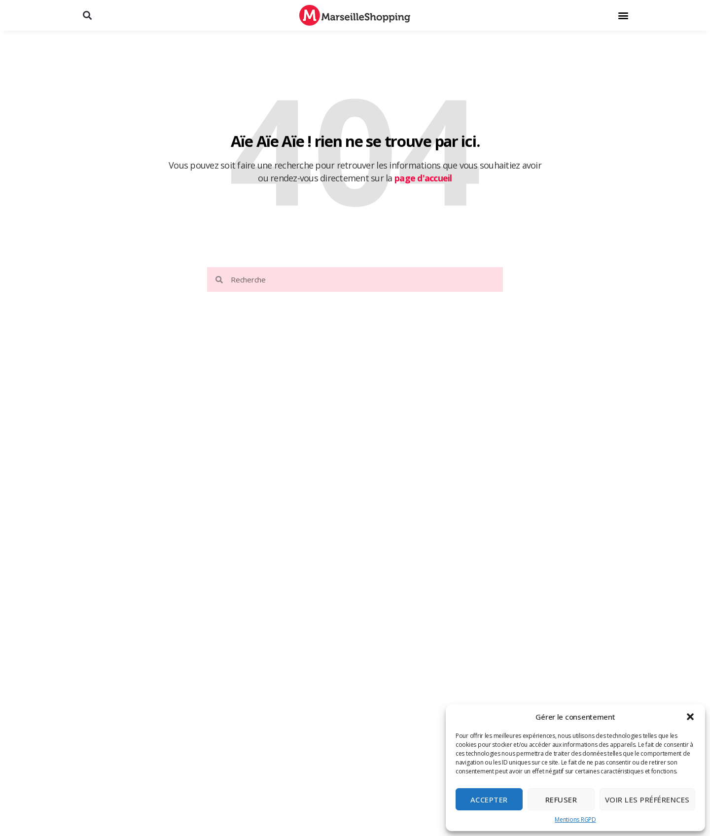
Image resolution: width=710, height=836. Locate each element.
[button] (690, 717)
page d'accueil (423, 178)
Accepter (489, 799)
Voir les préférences (647, 799)
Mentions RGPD (575, 819)
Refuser (561, 799)
